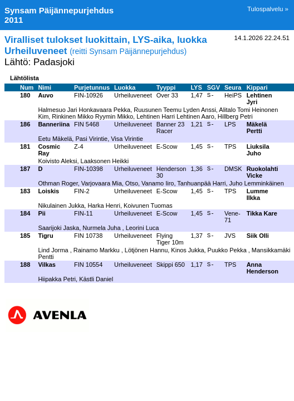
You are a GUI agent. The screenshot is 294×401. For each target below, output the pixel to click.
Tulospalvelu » (267, 9)
